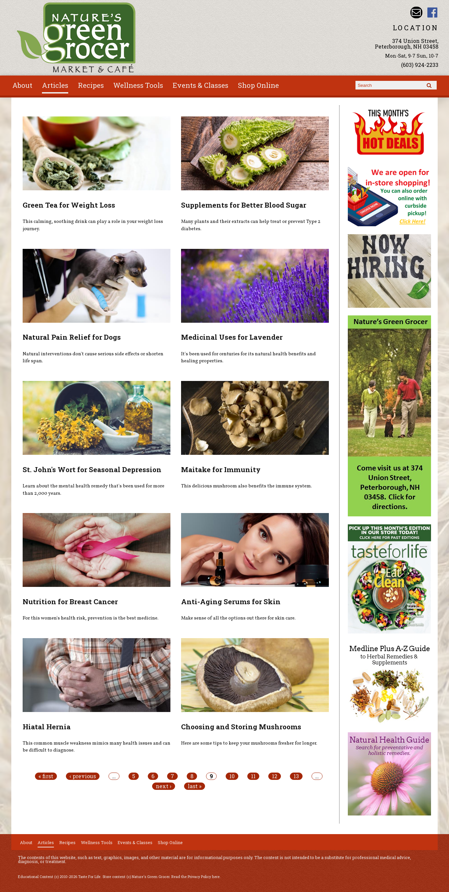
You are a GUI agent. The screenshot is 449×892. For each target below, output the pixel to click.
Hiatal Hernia (47, 726)
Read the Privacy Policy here (195, 876)
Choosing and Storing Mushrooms (241, 726)
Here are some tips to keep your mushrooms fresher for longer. (249, 743)
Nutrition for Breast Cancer (70, 601)
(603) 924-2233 (419, 64)
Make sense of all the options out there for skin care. (238, 618)
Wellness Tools (138, 85)
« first (46, 776)
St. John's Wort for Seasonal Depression (92, 469)
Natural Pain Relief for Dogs (72, 337)
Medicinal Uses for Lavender (232, 337)
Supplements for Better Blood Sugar (243, 205)
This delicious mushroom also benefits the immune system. (246, 486)
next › (163, 786)
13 (296, 776)
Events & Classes (200, 85)
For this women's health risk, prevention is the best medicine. (90, 618)
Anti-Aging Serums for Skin (231, 601)
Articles (55, 85)
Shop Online (258, 85)
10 (232, 776)
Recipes (91, 85)
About (22, 85)
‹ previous (83, 776)
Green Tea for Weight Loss (69, 205)
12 (274, 776)
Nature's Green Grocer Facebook (432, 12)
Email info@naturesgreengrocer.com (416, 12)
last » (194, 786)
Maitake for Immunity (221, 469)
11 (253, 776)
